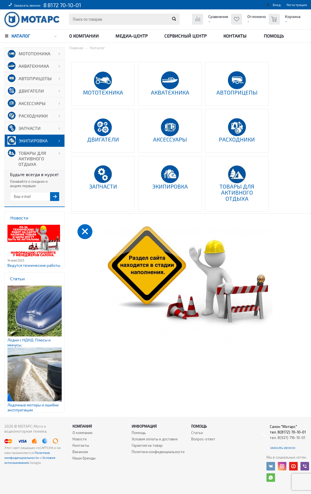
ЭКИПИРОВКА (33, 140)
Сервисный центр (185, 35)
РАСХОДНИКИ (33, 115)
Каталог (20, 35)
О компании (84, 35)
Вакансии (80, 451)
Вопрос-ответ (203, 439)
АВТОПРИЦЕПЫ (35, 78)
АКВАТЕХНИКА (34, 66)
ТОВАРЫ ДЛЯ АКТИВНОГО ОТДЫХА (32, 158)
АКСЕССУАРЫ (32, 103)
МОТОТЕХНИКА (34, 53)
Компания (82, 426)
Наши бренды (83, 458)
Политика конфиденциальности (158, 451)
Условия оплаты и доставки (155, 439)
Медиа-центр (131, 35)
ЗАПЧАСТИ (30, 128)
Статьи (197, 432)
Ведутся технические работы (33, 265)
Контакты (235, 35)
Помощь (274, 35)
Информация (144, 426)
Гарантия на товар (147, 445)
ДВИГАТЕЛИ (31, 90)
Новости (79, 439)
